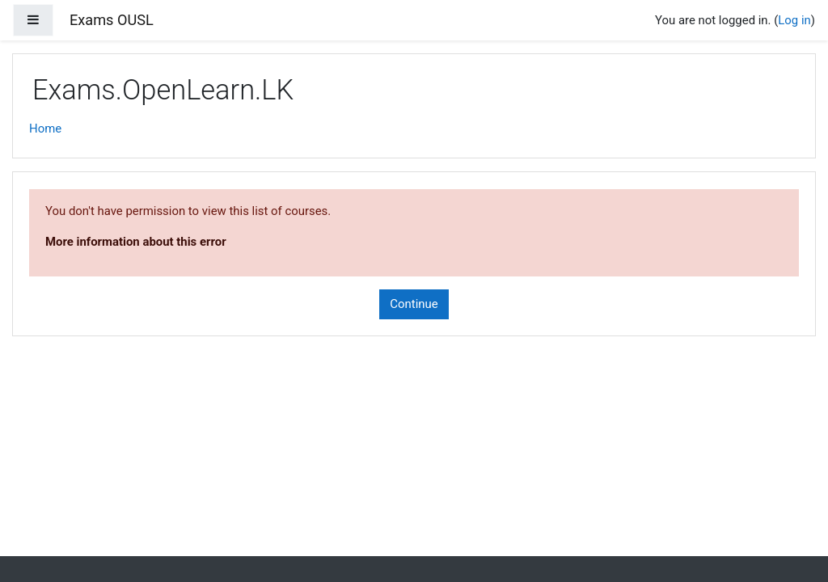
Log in (794, 20)
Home (45, 128)
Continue (413, 304)
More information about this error (135, 241)
